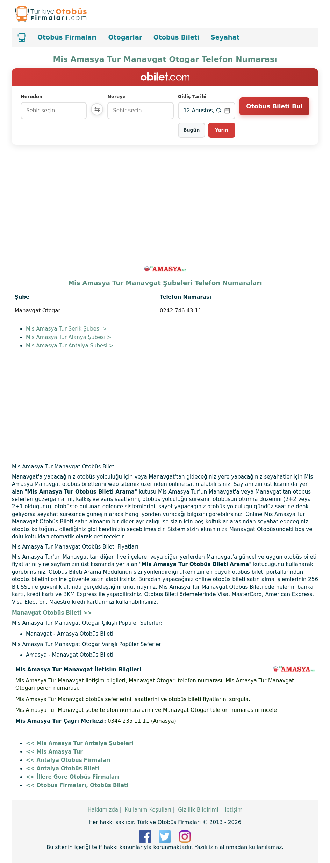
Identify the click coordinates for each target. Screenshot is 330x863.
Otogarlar (125, 37)
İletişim (232, 810)
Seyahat (225, 37)
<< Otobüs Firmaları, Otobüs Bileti (77, 785)
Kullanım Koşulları (148, 810)
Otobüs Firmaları (67, 37)
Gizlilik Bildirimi (198, 810)
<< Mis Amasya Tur (54, 752)
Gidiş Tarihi (192, 96)
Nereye (118, 96)
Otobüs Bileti (176, 37)
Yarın (221, 130)
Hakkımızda (102, 810)
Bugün (192, 130)
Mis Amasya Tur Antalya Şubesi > (70, 345)
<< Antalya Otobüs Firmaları (68, 760)
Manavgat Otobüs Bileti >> (52, 613)
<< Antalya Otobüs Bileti (62, 768)
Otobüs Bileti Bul (274, 110)
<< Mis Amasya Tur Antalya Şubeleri (80, 743)
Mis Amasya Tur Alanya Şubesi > (69, 337)
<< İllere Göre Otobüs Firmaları (72, 777)
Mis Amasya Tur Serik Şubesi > (66, 329)
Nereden (31, 96)
